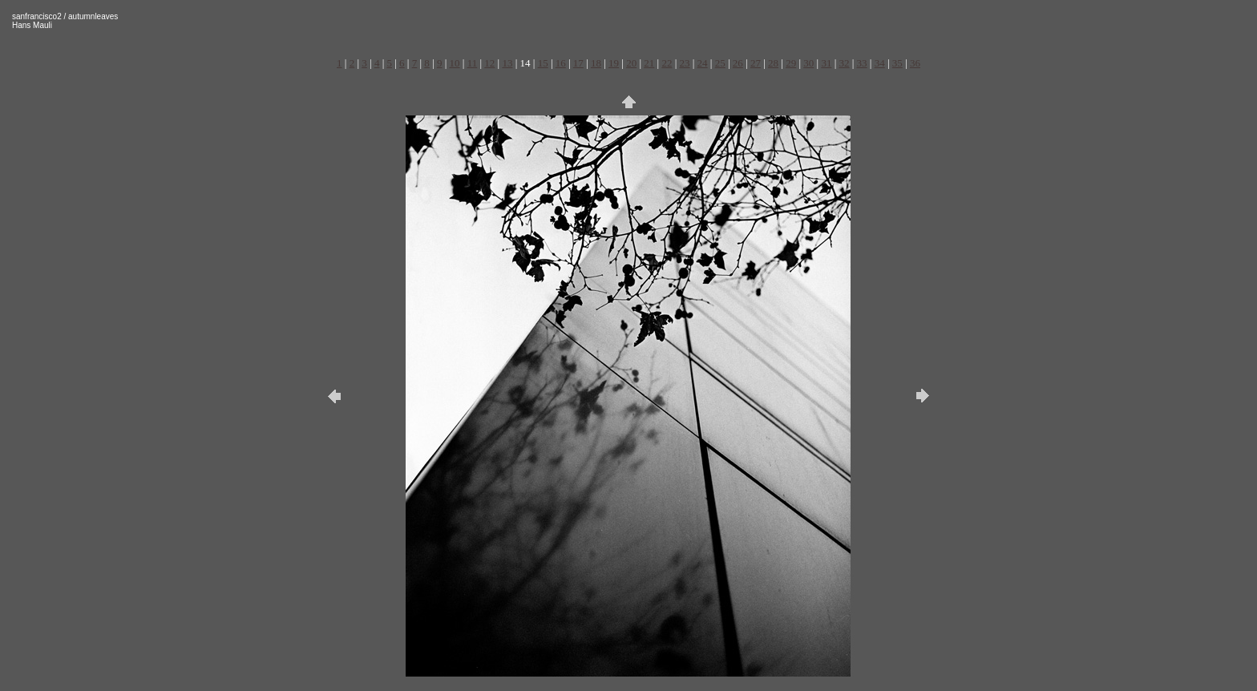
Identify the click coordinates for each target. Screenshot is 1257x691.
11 (472, 63)
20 (631, 63)
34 (880, 63)
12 (489, 63)
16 (561, 63)
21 (649, 63)
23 (685, 63)
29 (791, 63)
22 (666, 63)
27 (755, 63)
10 (455, 63)
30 (808, 63)
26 (738, 63)
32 (844, 63)
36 (915, 63)
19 (613, 63)
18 (596, 63)
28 (773, 63)
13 (507, 63)
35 (897, 63)
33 (862, 63)
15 (543, 63)
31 (826, 63)
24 (702, 63)
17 (578, 63)
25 (720, 63)
